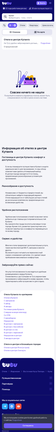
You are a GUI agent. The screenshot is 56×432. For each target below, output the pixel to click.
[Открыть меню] (50, 3)
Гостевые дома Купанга (14, 309)
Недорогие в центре (13, 335)
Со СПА (7, 315)
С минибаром (10, 318)
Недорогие (9, 321)
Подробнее (45, 43)
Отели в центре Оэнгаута (15, 350)
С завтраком (9, 301)
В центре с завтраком (13, 324)
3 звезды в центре (11, 338)
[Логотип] (7, 3)
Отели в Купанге (11, 298)
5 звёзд (7, 303)
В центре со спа (11, 329)
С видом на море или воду (15, 312)
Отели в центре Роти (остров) (16, 347)
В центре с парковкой (13, 332)
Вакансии (5, 431)
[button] (14, 32)
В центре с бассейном (13, 327)
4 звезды (7, 306)
